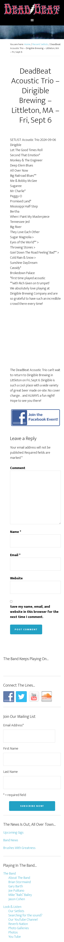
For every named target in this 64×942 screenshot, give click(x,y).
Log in (32, 937)
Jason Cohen (16, 848)
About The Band (19, 827)
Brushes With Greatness (19, 797)
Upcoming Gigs (13, 782)
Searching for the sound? (25, 864)
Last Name (10, 721)
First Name (10, 697)
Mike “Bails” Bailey (20, 844)
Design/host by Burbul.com (32, 926)
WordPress (47, 933)
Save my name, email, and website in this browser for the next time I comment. (34, 561)
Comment (17, 417)
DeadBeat (32, 9)
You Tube (14, 886)
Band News (10, 789)
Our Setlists (16, 860)
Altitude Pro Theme (43, 930)
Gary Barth (15, 835)
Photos (13, 881)
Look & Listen (12, 856)
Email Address (13, 674)
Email (15, 504)
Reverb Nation (18, 873)
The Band (9, 823)
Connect (9, 893)
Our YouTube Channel (23, 869)
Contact (13, 898)
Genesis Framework (25, 933)
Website (16, 527)
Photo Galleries (18, 877)
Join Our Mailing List (21, 902)
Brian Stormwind (19, 831)
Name (15, 481)
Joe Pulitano (16, 840)
